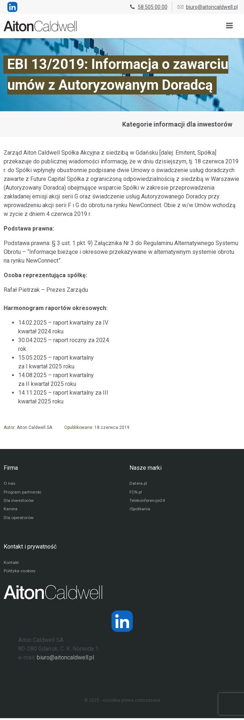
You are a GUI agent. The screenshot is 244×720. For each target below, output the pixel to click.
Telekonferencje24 (148, 501)
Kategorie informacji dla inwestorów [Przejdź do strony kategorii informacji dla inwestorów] (177, 124)
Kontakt (11, 564)
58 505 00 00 (148, 7)
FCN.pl (135, 492)
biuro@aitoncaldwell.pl (207, 7)
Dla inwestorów (19, 501)
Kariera (11, 510)
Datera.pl (138, 484)
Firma (11, 467)
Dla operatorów (19, 519)
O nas (10, 484)
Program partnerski (23, 492)
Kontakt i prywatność (30, 548)
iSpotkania (139, 510)
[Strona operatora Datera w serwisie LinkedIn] (122, 623)
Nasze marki (145, 467)
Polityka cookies (20, 573)
